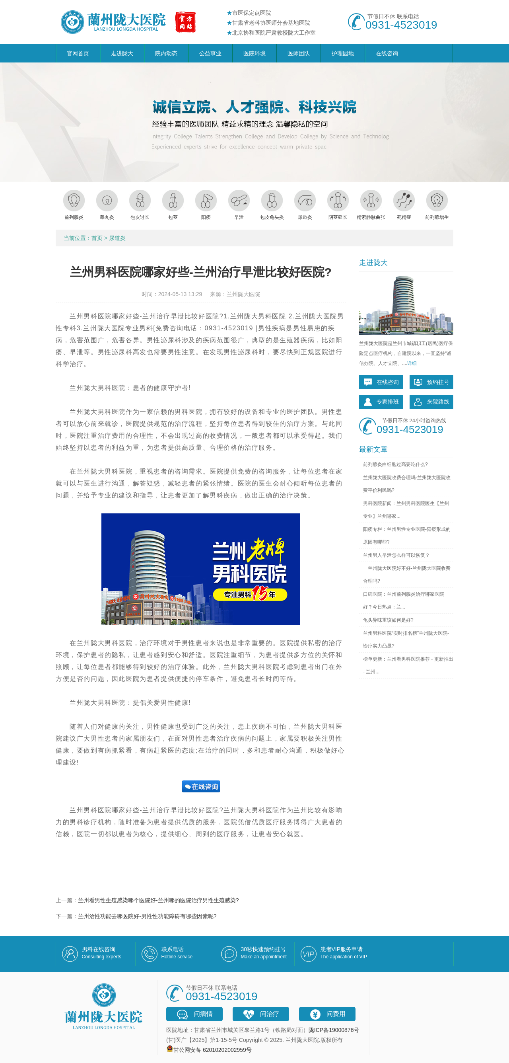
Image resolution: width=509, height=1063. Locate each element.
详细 (412, 363)
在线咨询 (387, 53)
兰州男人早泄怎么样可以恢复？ (396, 555)
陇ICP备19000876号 (334, 1030)
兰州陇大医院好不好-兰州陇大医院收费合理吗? (407, 575)
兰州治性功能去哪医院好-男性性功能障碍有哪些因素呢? (147, 916)
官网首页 (78, 53)
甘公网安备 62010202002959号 (212, 1050)
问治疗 (261, 1014)
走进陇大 (122, 53)
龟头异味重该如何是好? (388, 620)
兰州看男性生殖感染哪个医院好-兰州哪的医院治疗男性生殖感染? (158, 900)
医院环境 (254, 53)
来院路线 (431, 402)
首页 (97, 238)
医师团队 (299, 53)
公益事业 (210, 53)
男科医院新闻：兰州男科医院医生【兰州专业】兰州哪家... (406, 510)
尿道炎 (117, 238)
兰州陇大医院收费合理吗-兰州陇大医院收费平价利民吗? (407, 484)
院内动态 (166, 53)
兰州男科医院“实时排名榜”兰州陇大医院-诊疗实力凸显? (406, 639)
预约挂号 (431, 382)
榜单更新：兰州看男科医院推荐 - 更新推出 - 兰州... (408, 665)
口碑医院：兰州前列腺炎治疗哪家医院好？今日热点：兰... (403, 600)
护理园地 (343, 53)
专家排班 (381, 402)
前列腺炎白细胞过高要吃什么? (395, 464)
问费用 (327, 1014)
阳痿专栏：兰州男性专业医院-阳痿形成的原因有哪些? (407, 536)
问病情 (194, 1014)
